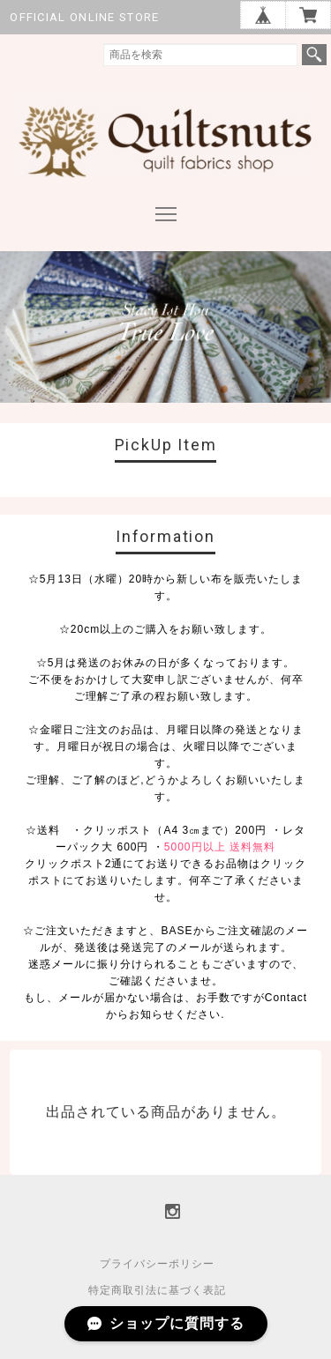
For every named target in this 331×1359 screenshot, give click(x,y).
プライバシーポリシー (157, 1264)
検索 (314, 54)
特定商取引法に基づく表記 (157, 1290)
